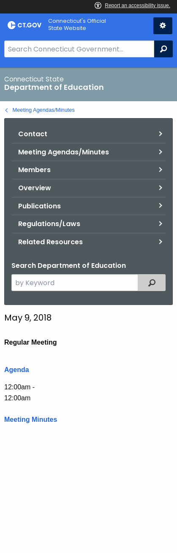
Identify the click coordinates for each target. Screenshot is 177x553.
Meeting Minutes (30, 419)
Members (34, 170)
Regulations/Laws (49, 224)
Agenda (16, 369)
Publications (39, 206)
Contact (32, 134)
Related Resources (50, 242)
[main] (88, 310)
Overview (34, 188)
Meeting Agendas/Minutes (44, 110)
